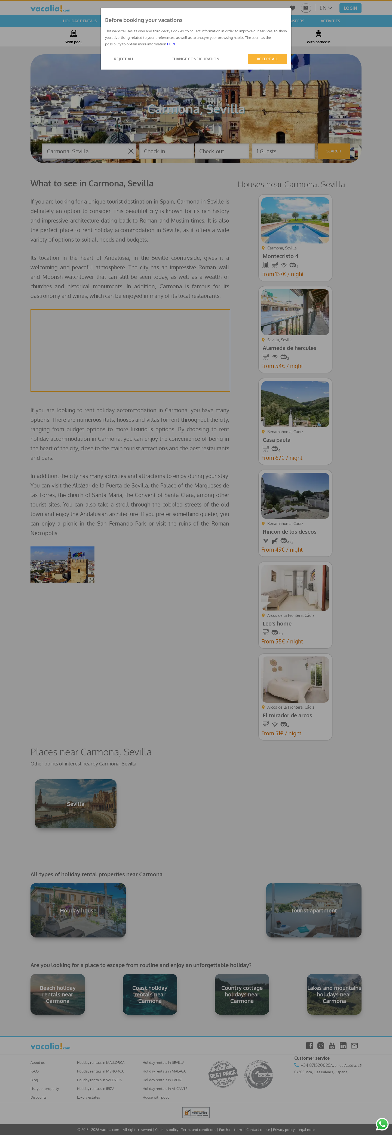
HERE (171, 44)
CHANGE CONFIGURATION (195, 59)
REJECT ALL (124, 59)
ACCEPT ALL (267, 59)
